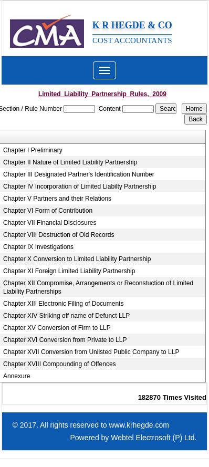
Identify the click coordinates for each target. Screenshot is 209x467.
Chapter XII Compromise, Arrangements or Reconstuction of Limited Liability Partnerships (98, 287)
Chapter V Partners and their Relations (57, 198)
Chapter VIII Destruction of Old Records (58, 234)
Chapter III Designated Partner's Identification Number (78, 174)
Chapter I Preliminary (32, 150)
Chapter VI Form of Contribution (47, 210)
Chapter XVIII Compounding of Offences (59, 364)
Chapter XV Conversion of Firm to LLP (57, 327)
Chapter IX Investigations (38, 247)
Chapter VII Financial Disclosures (49, 222)
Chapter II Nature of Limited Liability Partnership (70, 162)
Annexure (16, 376)
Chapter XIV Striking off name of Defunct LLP (66, 315)
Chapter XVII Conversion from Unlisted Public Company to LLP (91, 352)
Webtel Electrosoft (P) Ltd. (153, 437)
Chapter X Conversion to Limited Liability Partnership (77, 259)
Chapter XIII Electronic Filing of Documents (63, 303)
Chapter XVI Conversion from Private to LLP (65, 340)
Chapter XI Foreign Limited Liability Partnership (69, 271)
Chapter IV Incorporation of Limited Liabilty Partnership (79, 186)
